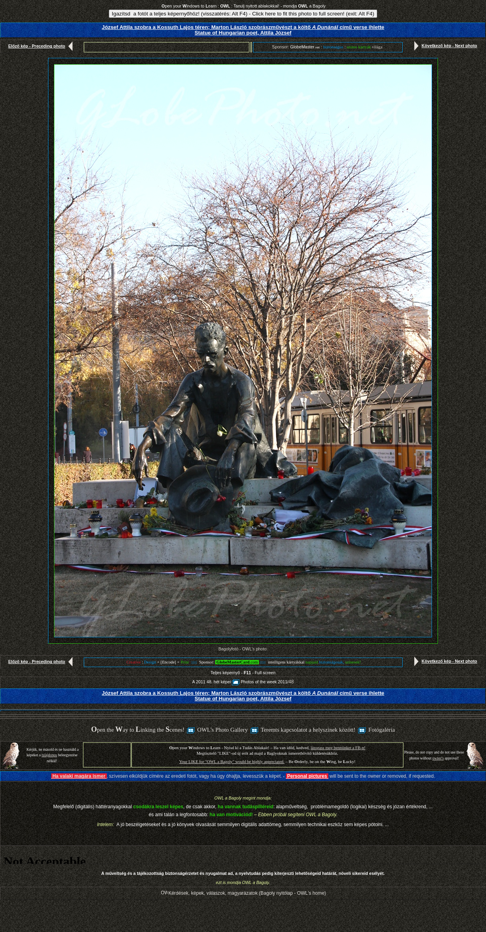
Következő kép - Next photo (444, 45)
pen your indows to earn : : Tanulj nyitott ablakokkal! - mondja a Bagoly (244, 6)
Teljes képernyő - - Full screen (242, 672)
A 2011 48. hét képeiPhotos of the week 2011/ (240, 681)
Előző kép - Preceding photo (42, 46)
